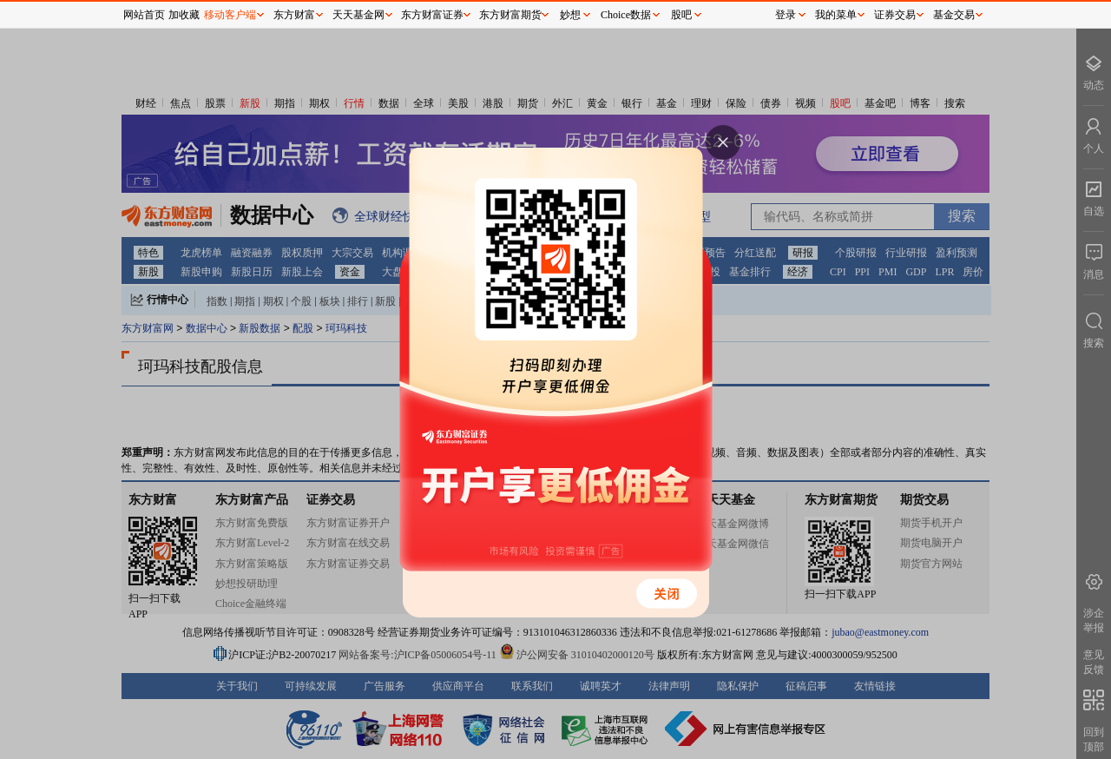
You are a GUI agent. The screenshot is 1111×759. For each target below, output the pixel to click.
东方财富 (294, 15)
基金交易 (954, 15)
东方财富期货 (510, 15)
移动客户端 (230, 15)
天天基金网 (358, 15)
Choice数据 (626, 15)
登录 (785, 15)
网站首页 (144, 15)
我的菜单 (836, 15)
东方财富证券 (432, 15)
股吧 (681, 15)
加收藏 (184, 15)
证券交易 (895, 15)
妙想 (570, 15)
